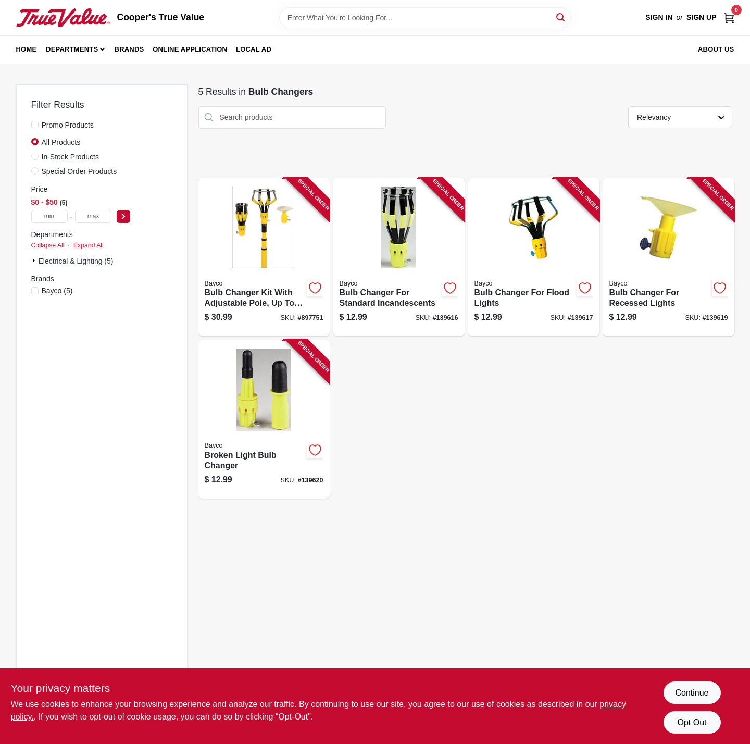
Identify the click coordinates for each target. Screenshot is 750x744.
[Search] (561, 17)
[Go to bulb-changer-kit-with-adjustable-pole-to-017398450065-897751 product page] (264, 257)
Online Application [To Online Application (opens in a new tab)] (190, 49)
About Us (716, 49)
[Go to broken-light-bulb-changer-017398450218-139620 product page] (264, 419)
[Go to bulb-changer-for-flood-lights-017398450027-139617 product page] (533, 257)
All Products (61, 142)
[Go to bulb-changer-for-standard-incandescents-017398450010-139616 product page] (399, 257)
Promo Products (68, 125)
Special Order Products (79, 171)
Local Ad (253, 49)
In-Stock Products (70, 156)
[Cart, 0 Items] (729, 17)
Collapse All (48, 245)
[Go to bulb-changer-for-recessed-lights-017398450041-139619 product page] (668, 257)
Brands (129, 49)
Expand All (88, 245)
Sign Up (701, 17)
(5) (57, 291)
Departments (72, 49)
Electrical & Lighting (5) (76, 261)
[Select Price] (123, 216)
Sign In (658, 17)
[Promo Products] (35, 124)
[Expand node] (35, 260)
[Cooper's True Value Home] (63, 17)
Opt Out (691, 722)
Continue (691, 692)
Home (26, 49)
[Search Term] (425, 17)
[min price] (49, 216)
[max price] (93, 216)
